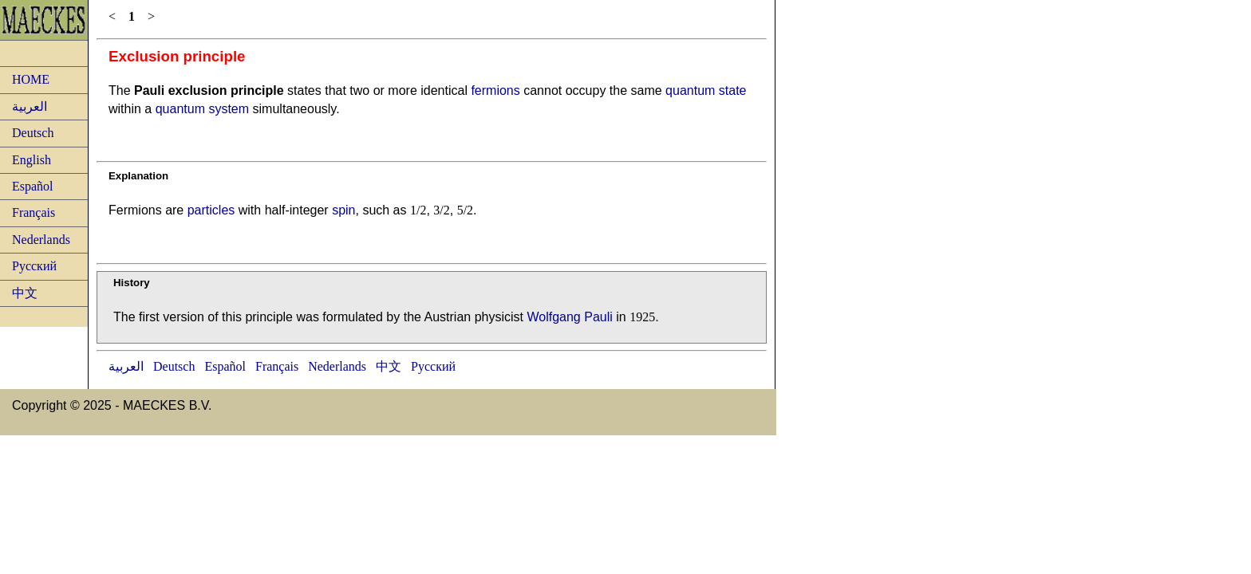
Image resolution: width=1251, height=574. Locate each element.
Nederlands (41, 239)
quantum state (705, 90)
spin (343, 210)
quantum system (202, 109)
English (31, 160)
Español (32, 186)
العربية (29, 106)
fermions (495, 90)
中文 (24, 293)
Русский (34, 266)
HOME (30, 79)
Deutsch (32, 133)
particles (211, 210)
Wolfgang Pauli (569, 317)
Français (33, 212)
